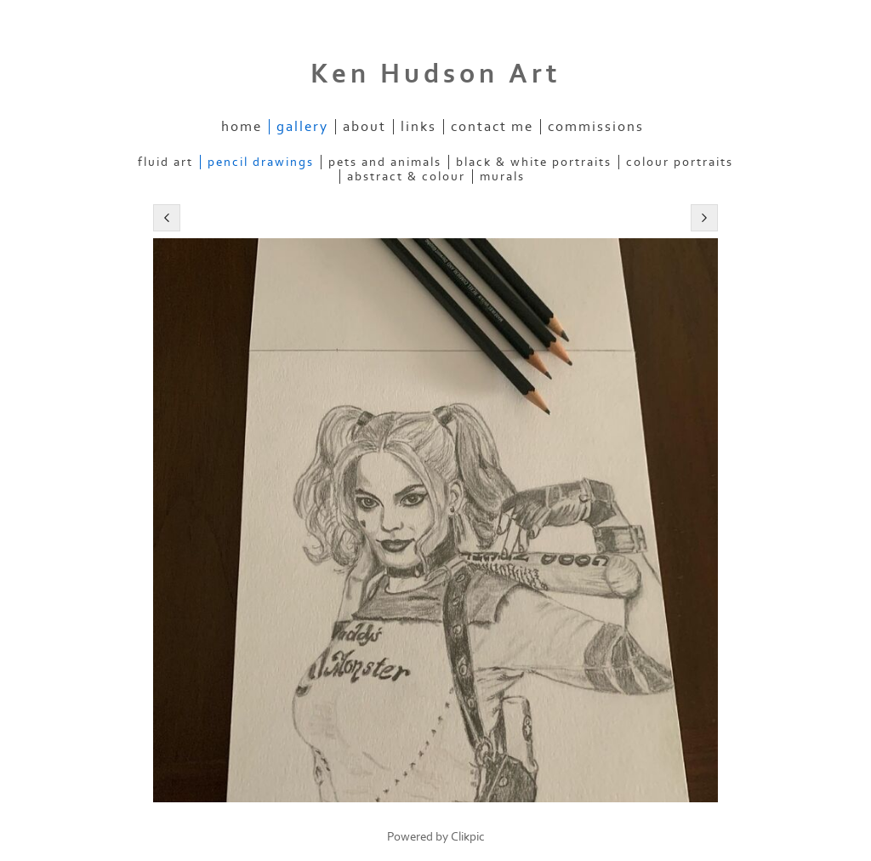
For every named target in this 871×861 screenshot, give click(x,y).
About (364, 126)
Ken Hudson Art (435, 74)
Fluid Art (165, 162)
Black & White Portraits (534, 162)
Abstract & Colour (406, 176)
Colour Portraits (679, 162)
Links (418, 126)
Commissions (596, 126)
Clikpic (468, 837)
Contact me (492, 126)
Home (241, 126)
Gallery (302, 126)
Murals (502, 176)
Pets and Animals (384, 162)
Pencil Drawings (261, 162)
